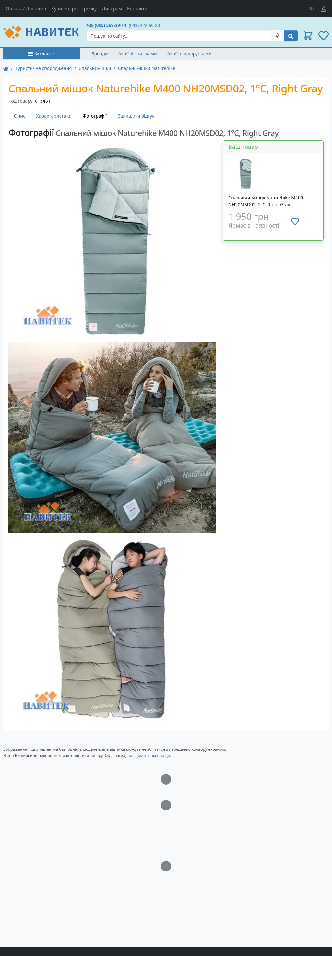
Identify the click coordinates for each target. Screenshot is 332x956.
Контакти (137, 9)
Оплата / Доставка (26, 9)
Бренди (99, 54)
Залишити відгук (136, 116)
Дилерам (112, 9)
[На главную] (5, 68)
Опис (19, 116)
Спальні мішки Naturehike (146, 68)
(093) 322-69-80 (144, 25)
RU (313, 9)
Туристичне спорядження (43, 68)
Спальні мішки (95, 68)
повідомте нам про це (148, 755)
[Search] (178, 35)
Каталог (40, 53)
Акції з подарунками (189, 54)
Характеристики (54, 116)
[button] (308, 35)
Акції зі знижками (137, 54)
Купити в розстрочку (74, 9)
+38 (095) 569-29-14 (106, 25)
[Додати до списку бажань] (295, 221)
